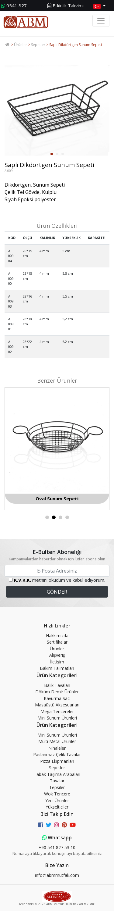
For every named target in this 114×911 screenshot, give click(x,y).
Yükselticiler (57, 807)
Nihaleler (57, 748)
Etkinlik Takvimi (65, 5)
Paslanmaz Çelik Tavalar (57, 754)
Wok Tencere (57, 794)
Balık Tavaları (57, 685)
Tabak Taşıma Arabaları (57, 774)
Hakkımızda (57, 635)
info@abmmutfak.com (57, 875)
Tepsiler (57, 787)
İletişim (57, 662)
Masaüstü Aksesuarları (57, 705)
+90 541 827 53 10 (57, 847)
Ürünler (20, 44)
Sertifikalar (57, 642)
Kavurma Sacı (57, 698)
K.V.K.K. (22, 580)
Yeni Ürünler (57, 800)
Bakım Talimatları (57, 668)
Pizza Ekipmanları (57, 761)
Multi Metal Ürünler (57, 741)
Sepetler (38, 44)
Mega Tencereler (57, 711)
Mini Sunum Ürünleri (57, 718)
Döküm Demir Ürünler (57, 692)
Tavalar (57, 781)
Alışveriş (57, 655)
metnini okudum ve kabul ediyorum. (59, 580)
